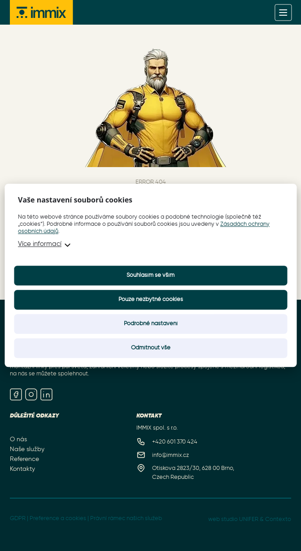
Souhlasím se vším (150, 276)
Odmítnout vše (150, 348)
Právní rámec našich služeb (126, 518)
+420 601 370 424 (174, 442)
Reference (24, 459)
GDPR (18, 518)
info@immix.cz (170, 455)
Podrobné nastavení (151, 324)
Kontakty (22, 469)
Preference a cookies (58, 518)
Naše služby (27, 449)
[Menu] (283, 13)
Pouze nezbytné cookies (150, 300)
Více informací (39, 244)
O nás (18, 439)
